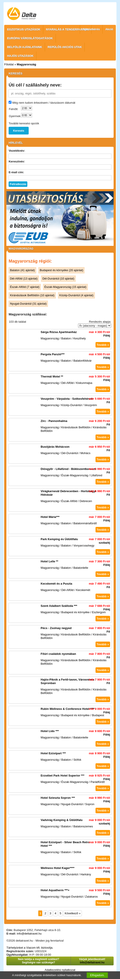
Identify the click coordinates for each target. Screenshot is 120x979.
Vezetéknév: (17, 150)
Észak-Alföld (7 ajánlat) (24, 287)
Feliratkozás (18, 184)
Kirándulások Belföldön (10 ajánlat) (32, 295)
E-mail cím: (16, 172)
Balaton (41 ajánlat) (22, 270)
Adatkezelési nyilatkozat (60, 970)
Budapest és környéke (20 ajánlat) (61, 270)
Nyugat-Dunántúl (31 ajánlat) (28, 303)
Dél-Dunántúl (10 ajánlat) (58, 278)
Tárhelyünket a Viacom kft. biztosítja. (29, 947)
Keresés (18, 130)
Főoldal (9, 64)
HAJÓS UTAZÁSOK (20, 55)
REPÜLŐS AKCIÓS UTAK (65, 47)
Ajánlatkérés (91, 29)
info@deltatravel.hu (29, 933)
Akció (109, 29)
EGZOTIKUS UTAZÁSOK (23, 29)
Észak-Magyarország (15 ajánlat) (65, 287)
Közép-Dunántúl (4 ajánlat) (76, 295)
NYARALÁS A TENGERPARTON (67, 29)
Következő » (73, 913)
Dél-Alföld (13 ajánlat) (24, 278)
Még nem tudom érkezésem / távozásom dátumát (43, 102)
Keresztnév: (17, 161)
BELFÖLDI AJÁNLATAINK (24, 47)
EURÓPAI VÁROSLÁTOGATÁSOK (30, 38)
